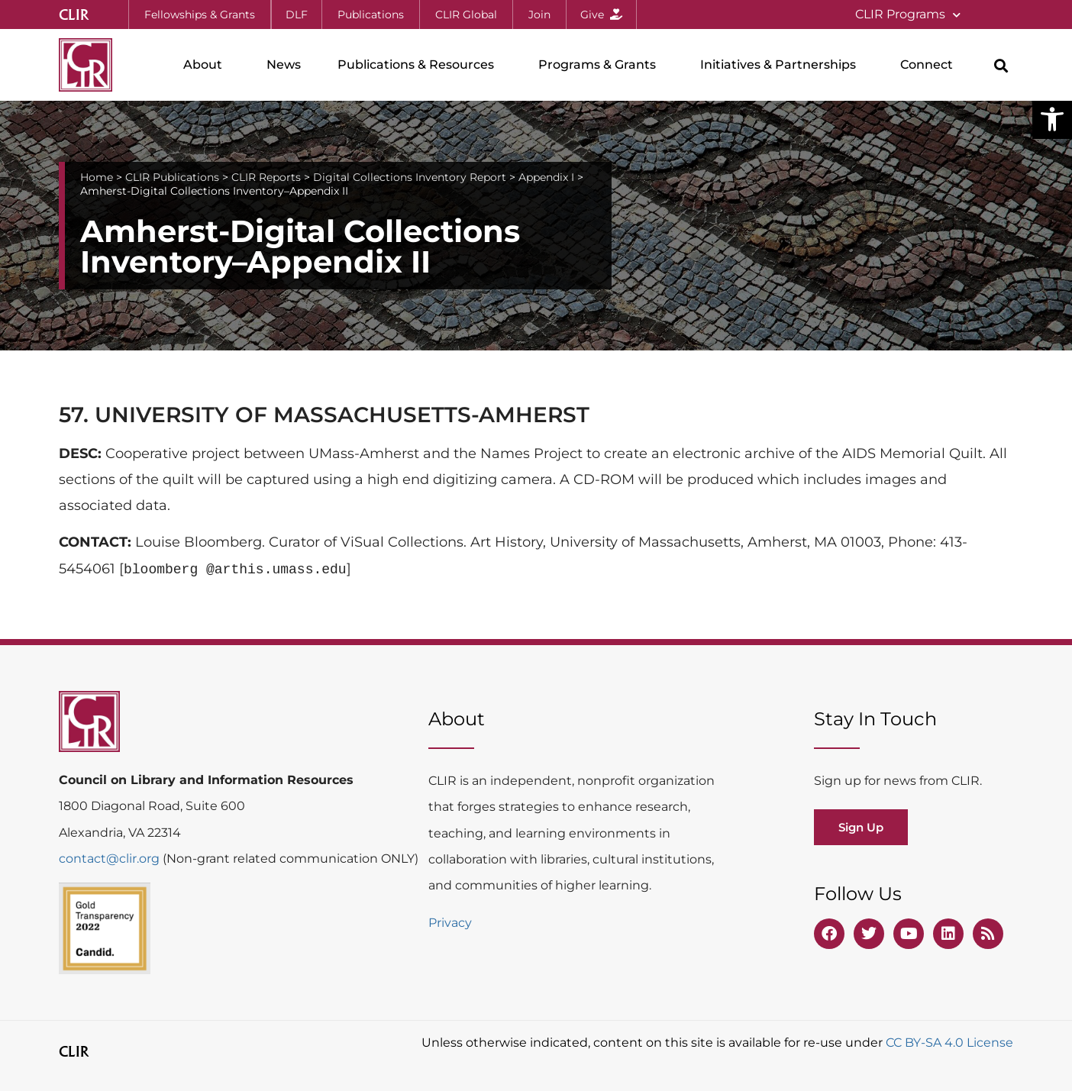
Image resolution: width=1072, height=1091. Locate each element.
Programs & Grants (601, 65)
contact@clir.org (111, 858)
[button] (1052, 119)
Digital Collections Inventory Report (409, 177)
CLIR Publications (172, 177)
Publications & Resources (419, 65)
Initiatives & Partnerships (782, 65)
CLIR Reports (266, 177)
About (206, 65)
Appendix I (546, 177)
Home (96, 177)
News (283, 64)
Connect (930, 65)
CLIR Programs (908, 15)
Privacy (450, 922)
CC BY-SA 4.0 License (949, 1042)
